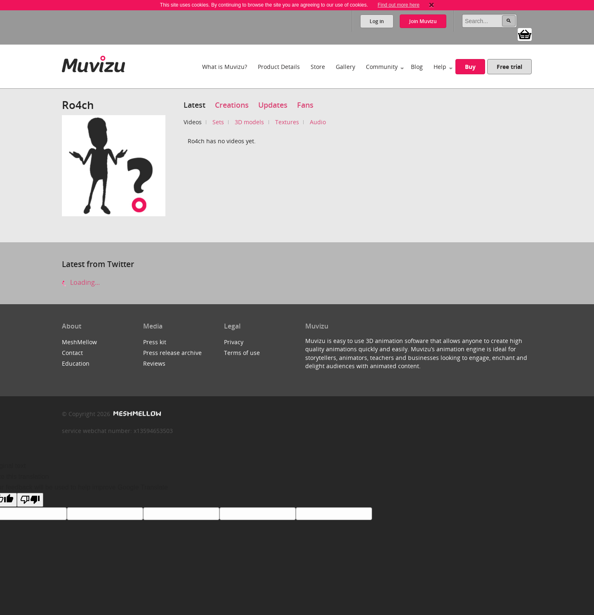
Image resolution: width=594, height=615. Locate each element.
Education (76, 363)
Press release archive (172, 353)
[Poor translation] (30, 500)
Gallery (345, 67)
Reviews (154, 363)
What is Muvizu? (224, 67)
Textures (287, 122)
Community (382, 67)
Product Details (279, 67)
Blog (417, 67)
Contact (72, 353)
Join (423, 21)
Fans (305, 105)
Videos (193, 122)
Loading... (81, 282)
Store (318, 67)
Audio (318, 122)
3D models (249, 122)
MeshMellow (79, 342)
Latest (194, 105)
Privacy (233, 342)
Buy (470, 67)
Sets (218, 122)
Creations (232, 105)
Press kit (154, 342)
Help (440, 67)
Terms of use (242, 353)
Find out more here (398, 5)
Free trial (509, 67)
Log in (377, 21)
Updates (273, 105)
